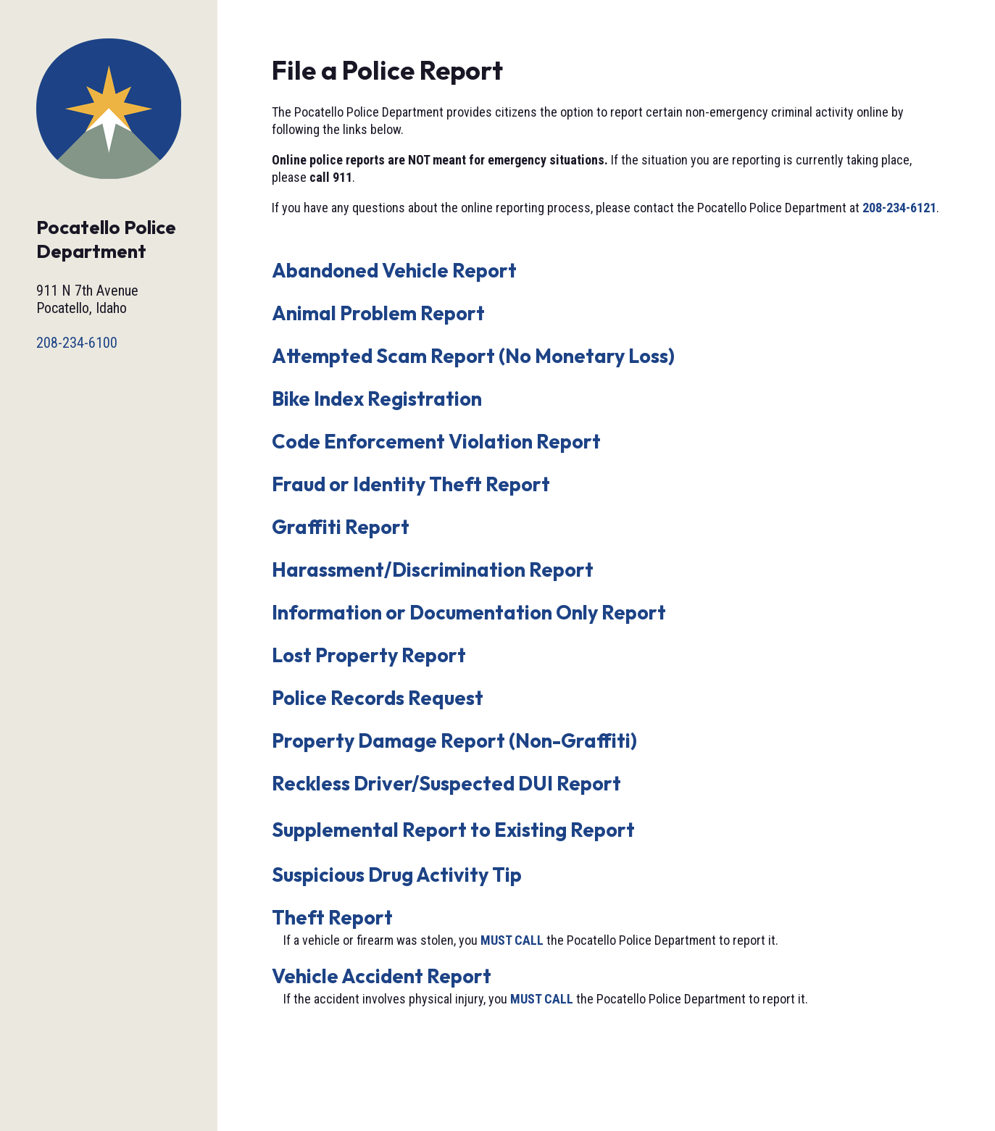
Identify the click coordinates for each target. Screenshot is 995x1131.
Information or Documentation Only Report (469, 612)
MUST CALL (512, 940)
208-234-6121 (899, 207)
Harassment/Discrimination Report (433, 569)
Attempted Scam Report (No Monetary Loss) (473, 355)
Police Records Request (377, 697)
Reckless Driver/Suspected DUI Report (446, 783)
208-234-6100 (76, 342)
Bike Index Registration (377, 398)
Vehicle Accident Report (381, 976)
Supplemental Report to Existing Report (453, 829)
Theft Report (332, 917)
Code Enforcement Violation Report (436, 441)
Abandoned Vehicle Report (394, 270)
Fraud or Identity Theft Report (411, 484)
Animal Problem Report (378, 313)
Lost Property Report (369, 655)
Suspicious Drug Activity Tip (397, 874)
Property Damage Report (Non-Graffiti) (454, 740)
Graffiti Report (340, 526)
